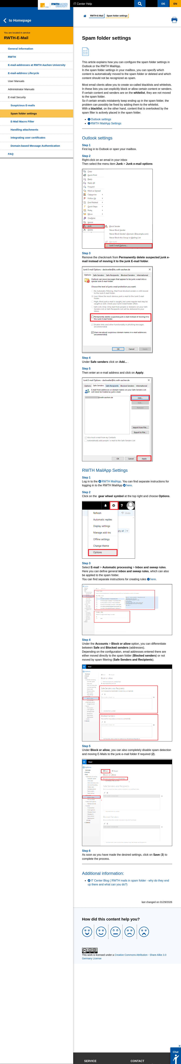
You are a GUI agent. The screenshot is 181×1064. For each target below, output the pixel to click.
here (129, 485)
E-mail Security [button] (17, 97)
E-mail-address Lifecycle (23, 73)
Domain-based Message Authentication (35, 145)
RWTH (12, 56)
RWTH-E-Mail (96, 16)
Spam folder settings (24, 113)
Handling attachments (24, 129)
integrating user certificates (28, 137)
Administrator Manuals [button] (21, 89)
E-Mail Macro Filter (22, 121)
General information (20, 48)
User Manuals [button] (16, 81)
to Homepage (17, 20)
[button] (139, 3)
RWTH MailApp (111, 481)
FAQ (10, 153)
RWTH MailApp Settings (106, 123)
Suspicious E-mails (23, 105)
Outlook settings (101, 119)
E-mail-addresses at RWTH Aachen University (36, 64)
